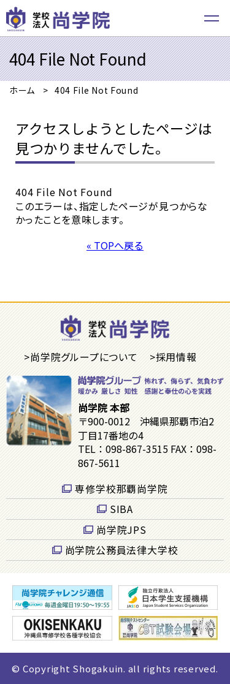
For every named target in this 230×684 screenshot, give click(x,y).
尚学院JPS (121, 529)
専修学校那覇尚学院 (121, 488)
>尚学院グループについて (81, 356)
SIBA (121, 508)
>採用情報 (173, 356)
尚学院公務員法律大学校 (121, 549)
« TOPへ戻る (115, 245)
